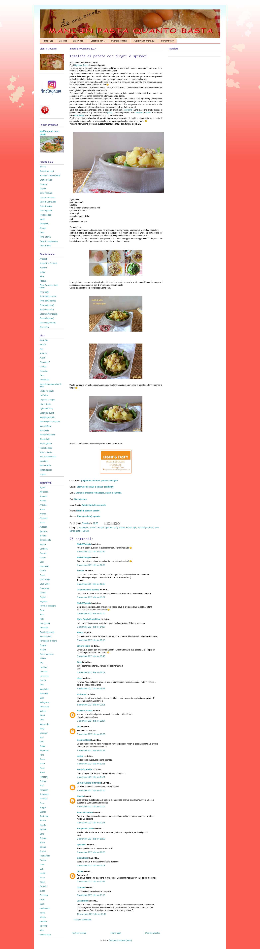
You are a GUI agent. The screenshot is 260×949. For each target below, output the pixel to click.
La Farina (44, 395)
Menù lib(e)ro (45, 426)
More (42, 720)
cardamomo (45, 908)
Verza (42, 878)
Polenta (43, 781)
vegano (43, 474)
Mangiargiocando (47, 417)
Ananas (43, 500)
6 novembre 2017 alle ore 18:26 (91, 689)
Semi (156, 527)
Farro (42, 610)
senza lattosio (46, 470)
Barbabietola (45, 540)
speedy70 (81, 845)
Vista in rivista (46, 452)
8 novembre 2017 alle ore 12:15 (91, 823)
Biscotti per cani (47, 171)
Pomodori (44, 790)
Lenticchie (44, 676)
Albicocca (44, 492)
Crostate (43, 184)
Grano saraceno (47, 654)
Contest (43, 366)
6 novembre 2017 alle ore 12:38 (91, 584)
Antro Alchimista (85, 812)
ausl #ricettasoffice (48, 456)
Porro (42, 803)
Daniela (85, 523)
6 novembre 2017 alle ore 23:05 (91, 734)
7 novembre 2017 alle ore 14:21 (91, 777)
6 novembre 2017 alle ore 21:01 (91, 705)
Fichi (42, 619)
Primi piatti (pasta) (48, 301)
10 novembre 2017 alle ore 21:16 (91, 914)
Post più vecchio (152, 933)
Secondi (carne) (47, 309)
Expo (42, 375)
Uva (41, 869)
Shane (80, 871)
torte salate (79, 115)
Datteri (42, 593)
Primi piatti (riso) (47, 305)
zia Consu (81, 694)
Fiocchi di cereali (47, 632)
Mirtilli (42, 715)
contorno (128, 110)
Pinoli (42, 768)
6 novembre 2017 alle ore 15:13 (91, 640)
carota (42, 913)
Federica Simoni (84, 769)
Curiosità (43, 371)
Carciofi (43, 553)
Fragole (43, 645)
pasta (109, 112)
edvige (80, 756)
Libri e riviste (45, 404)
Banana (43, 536)
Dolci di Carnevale (48, 202)
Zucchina (44, 895)
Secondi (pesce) (47, 318)
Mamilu (80, 796)
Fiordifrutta (44, 380)
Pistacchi (44, 777)
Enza (79, 662)
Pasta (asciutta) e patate (88, 516)
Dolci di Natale (46, 206)
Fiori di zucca (45, 636)
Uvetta (42, 873)
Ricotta (43, 820)
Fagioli (42, 597)
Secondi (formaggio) (49, 314)
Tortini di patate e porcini (88, 511)
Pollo (42, 785)
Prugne (43, 807)
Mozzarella (44, 724)
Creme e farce (46, 180)
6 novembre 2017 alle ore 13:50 (91, 613)
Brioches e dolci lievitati (50, 175)
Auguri (42, 358)
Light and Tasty (81, 65)
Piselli (42, 772)
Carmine (81, 887)
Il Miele (43, 658)
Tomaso (80, 571)
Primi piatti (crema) (48, 296)
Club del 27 (45, 362)
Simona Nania (83, 646)
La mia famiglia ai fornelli (89, 783)
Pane (42, 276)
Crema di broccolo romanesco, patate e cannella (98, 493)
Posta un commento (82, 920)
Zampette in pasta (85, 828)
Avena (42, 522)
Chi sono (63, 41)
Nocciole (43, 733)
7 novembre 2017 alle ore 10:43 (91, 750)
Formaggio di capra (48, 641)
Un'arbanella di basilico (88, 590)
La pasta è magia (47, 400)
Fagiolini (43, 601)
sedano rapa (45, 935)
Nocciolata (44, 430)
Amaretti (43, 496)
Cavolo (43, 557)
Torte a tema (45, 237)
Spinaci (86, 531)
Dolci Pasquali (46, 193)
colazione (44, 461)
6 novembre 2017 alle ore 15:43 (91, 656)
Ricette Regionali (47, 435)
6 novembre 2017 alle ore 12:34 (91, 551)
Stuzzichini (44, 327)
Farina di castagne (48, 606)
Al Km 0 (43, 353)
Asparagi (43, 518)
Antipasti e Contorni (88, 527)
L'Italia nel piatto (47, 391)
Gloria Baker (83, 858)
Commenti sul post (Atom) (120, 940)
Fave (42, 614)
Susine (43, 851)
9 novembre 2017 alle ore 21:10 (91, 895)
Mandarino (44, 689)
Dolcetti (43, 189)
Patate (122, 527)
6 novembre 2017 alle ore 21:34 (91, 721)
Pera (42, 755)
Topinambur (45, 856)
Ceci (42, 562)
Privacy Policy (167, 41)
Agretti (42, 487)
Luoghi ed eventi (47, 413)
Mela (42, 698)
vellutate (139, 112)
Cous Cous (44, 584)
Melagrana (44, 702)
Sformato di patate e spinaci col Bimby (95, 487)
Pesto (42, 763)
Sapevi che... (78, 41)
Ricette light (131, 527)
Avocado (43, 527)
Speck (42, 842)
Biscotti (43, 167)
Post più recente (79, 933)
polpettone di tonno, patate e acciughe (99, 480)
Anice (42, 509)
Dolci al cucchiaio (47, 197)
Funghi (101, 527)
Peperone (44, 750)
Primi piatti (44, 292)
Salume (43, 829)
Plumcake (44, 224)
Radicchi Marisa (84, 710)
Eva (78, 727)
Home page (48, 41)
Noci (42, 737)
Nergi (42, 728)
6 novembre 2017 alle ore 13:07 (91, 597)
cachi (42, 904)
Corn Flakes (45, 579)
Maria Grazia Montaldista (88, 619)
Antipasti (43, 259)
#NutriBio (44, 340)
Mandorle (44, 693)
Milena (80, 632)
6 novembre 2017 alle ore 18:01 (91, 672)
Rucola (43, 825)
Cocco (42, 575)
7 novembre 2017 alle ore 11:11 (91, 764)
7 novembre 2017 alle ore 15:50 (91, 790)
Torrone (43, 860)
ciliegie (43, 917)
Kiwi (41, 663)
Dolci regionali (46, 210)
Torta (42, 232)
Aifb (41, 349)
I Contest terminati (119, 41)
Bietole (43, 544)
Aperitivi (43, 268)
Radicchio (44, 816)
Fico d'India (45, 623)
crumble (43, 921)
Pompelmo (44, 794)
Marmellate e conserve (50, 421)
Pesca (42, 759)
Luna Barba (82, 901)
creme (148, 112)
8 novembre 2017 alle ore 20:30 (91, 852)
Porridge (43, 799)
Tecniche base (46, 448)
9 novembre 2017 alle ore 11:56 (91, 882)
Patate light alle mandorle (94, 505)
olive (42, 930)
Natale (42, 272)
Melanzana (44, 706)
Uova (42, 864)
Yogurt (42, 882)
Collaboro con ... (98, 41)
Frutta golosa (45, 215)
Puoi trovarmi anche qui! (144, 41)
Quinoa (43, 812)
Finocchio (44, 628)
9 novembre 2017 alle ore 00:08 (91, 865)
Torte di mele (45, 246)
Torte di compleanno (49, 241)
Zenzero (43, 886)
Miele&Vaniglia (84, 544)
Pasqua (43, 281)
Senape (43, 838)
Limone (43, 680)
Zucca (42, 891)
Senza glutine (75, 531)
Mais (42, 685)
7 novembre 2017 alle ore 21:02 (91, 806)
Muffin (42, 219)
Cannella (43, 549)
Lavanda (43, 671)
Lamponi (43, 667)
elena (79, 678)
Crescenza (44, 588)
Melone (43, 711)
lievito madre (45, 465)
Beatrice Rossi (84, 740)
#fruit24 (43, 345)
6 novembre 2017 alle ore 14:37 (91, 627)
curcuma (43, 926)
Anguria (43, 505)
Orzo (42, 742)
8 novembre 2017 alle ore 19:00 (91, 839)
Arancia (43, 514)
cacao (42, 899)
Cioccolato (44, 566)
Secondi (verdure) (145, 527)
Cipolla (43, 571)
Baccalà (43, 531)
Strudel (43, 228)
